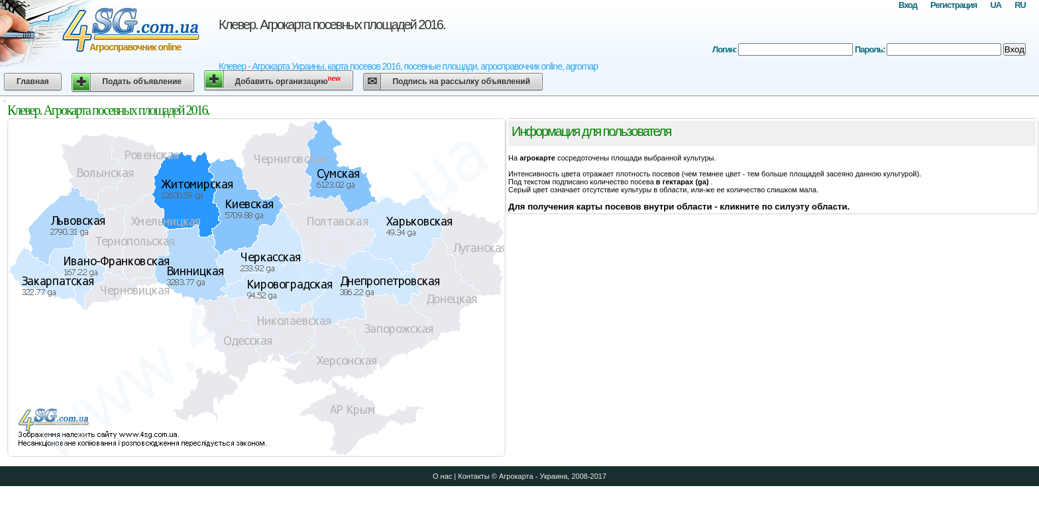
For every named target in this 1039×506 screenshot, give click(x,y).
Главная (33, 81)
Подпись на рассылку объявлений (461, 81)
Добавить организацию (288, 80)
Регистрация (953, 5)
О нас (442, 476)
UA (995, 5)
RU (1020, 5)
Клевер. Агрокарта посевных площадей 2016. (332, 24)
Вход (908, 5)
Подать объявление (142, 81)
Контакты (474, 476)
